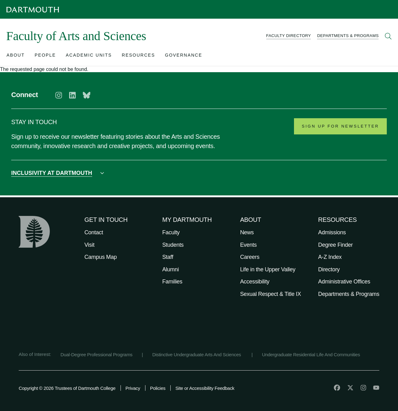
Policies (157, 388)
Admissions (332, 232)
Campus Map (100, 257)
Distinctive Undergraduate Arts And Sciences (197, 354)
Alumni (170, 269)
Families (172, 281)
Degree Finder (335, 245)
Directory (329, 269)
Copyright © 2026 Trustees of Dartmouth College (67, 388)
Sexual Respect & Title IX (270, 294)
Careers (249, 257)
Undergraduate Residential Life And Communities (311, 354)
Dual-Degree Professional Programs (96, 354)
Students (173, 245)
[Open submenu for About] (16, 56)
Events (248, 245)
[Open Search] (388, 36)
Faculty (171, 232)
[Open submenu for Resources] (138, 56)
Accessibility (254, 281)
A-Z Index (330, 257)
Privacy (133, 388)
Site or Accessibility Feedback (204, 388)
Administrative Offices (344, 281)
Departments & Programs (348, 294)
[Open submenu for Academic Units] (89, 56)
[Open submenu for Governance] (183, 56)
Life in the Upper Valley (268, 269)
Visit (89, 245)
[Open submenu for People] (45, 56)
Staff (167, 257)
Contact (93, 232)
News (247, 232)
